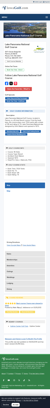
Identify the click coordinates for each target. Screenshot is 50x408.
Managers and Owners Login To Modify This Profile (23, 339)
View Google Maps (14, 245)
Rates (9, 254)
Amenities (10, 266)
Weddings (10, 277)
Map (8, 185)
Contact (11, 373)
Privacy (18, 373)
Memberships (12, 260)
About (4, 373)
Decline (6, 405)
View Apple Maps (29, 245)
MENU (4, 17)
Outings (10, 271)
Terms (26, 373)
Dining (9, 289)
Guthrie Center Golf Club (19, 326)
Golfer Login (38, 2)
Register (47, 2)
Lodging (10, 283)
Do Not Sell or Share (37, 373)
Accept (15, 405)
